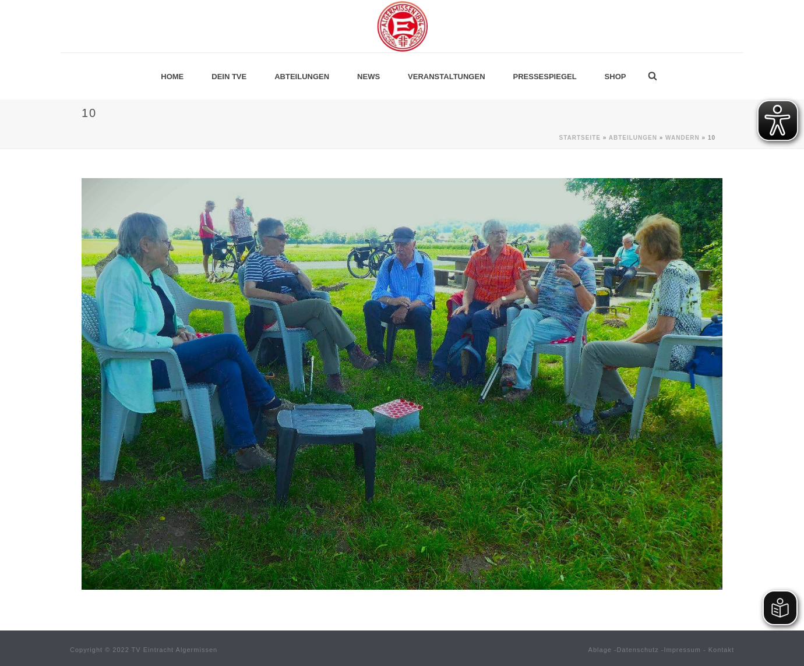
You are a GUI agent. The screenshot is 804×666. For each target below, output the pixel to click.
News (368, 76)
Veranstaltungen (446, 76)
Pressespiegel (545, 76)
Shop (615, 76)
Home (172, 76)
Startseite (579, 137)
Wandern (682, 137)
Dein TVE (228, 76)
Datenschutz (638, 649)
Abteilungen (301, 76)
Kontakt (721, 649)
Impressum (682, 649)
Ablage (600, 649)
